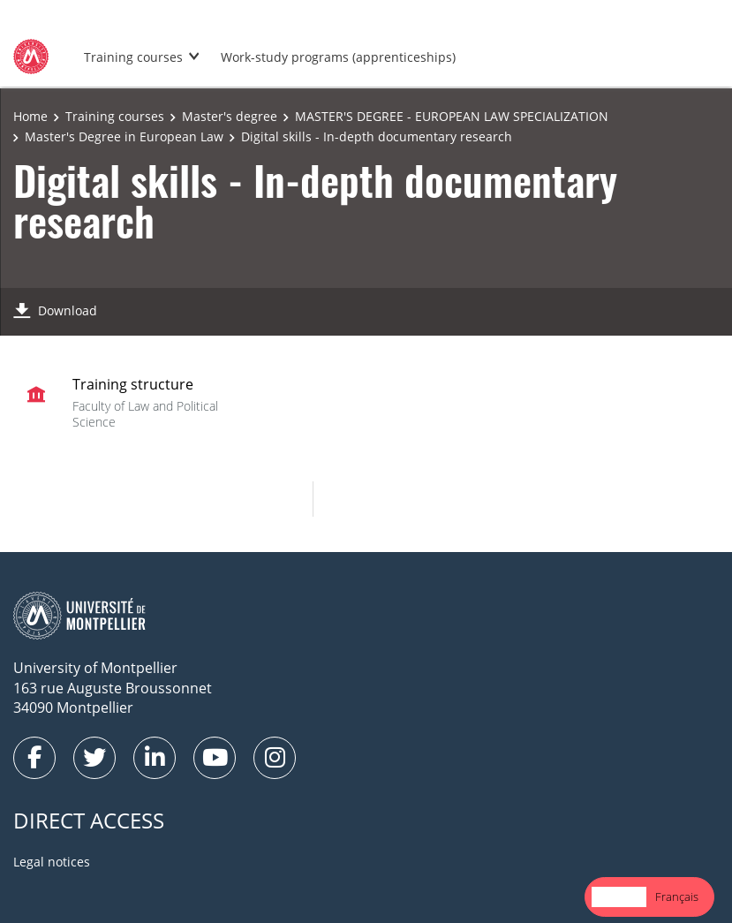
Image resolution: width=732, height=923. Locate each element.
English (619, 896)
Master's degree (229, 116)
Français (676, 896)
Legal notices (51, 861)
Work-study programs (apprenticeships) (338, 57)
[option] (676, 897)
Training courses (133, 57)
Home (30, 116)
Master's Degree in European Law (124, 136)
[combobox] (619, 897)
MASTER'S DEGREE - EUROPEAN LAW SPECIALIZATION (451, 116)
